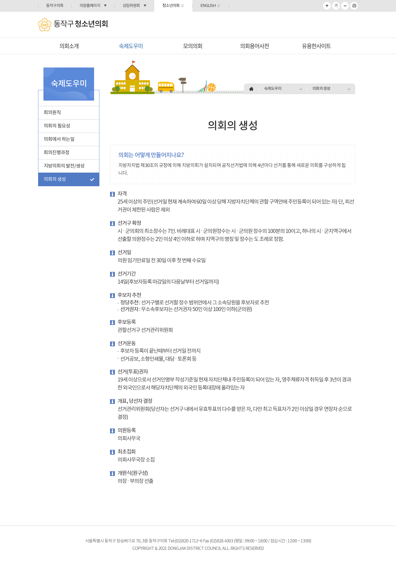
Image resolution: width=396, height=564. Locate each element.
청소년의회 (171, 5)
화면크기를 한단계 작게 (345, 6)
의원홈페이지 (89, 5)
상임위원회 (131, 5)
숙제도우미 (131, 46)
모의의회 (192, 46)
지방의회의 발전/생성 (64, 166)
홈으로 (251, 89)
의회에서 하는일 (59, 139)
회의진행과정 (56, 153)
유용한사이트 (316, 46)
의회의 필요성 (57, 126)
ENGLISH (208, 5)
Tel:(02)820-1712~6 (185, 541)
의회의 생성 (55, 179)
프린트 (354, 6)
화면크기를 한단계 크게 (327, 6)
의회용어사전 (254, 46)
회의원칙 (52, 113)
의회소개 (69, 46)
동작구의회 (54, 5)
